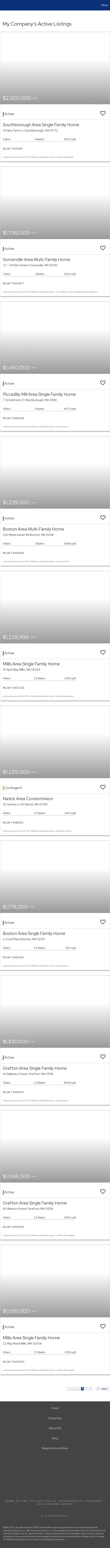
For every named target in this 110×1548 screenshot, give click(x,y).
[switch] (102, 111)
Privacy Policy (44, 1501)
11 (97, 1388)
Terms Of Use (16, 1501)
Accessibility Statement (81, 1501)
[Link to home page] (4, 5)
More (105, 5)
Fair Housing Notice (55, 1504)
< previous (73, 1388)
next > (104, 1388)
